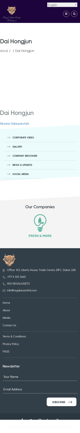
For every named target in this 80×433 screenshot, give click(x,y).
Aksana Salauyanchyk (14, 123)
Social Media (20, 173)
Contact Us (9, 325)
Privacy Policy (11, 343)
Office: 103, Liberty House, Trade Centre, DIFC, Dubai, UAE (41, 269)
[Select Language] (62, 5)
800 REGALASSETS (18, 283)
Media (6, 317)
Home (4, 50)
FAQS (6, 351)
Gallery (17, 146)
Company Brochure (24, 155)
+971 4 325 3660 (16, 276)
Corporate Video (23, 137)
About (6, 310)
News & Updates (22, 164)
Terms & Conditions (14, 336)
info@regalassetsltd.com (22, 290)
